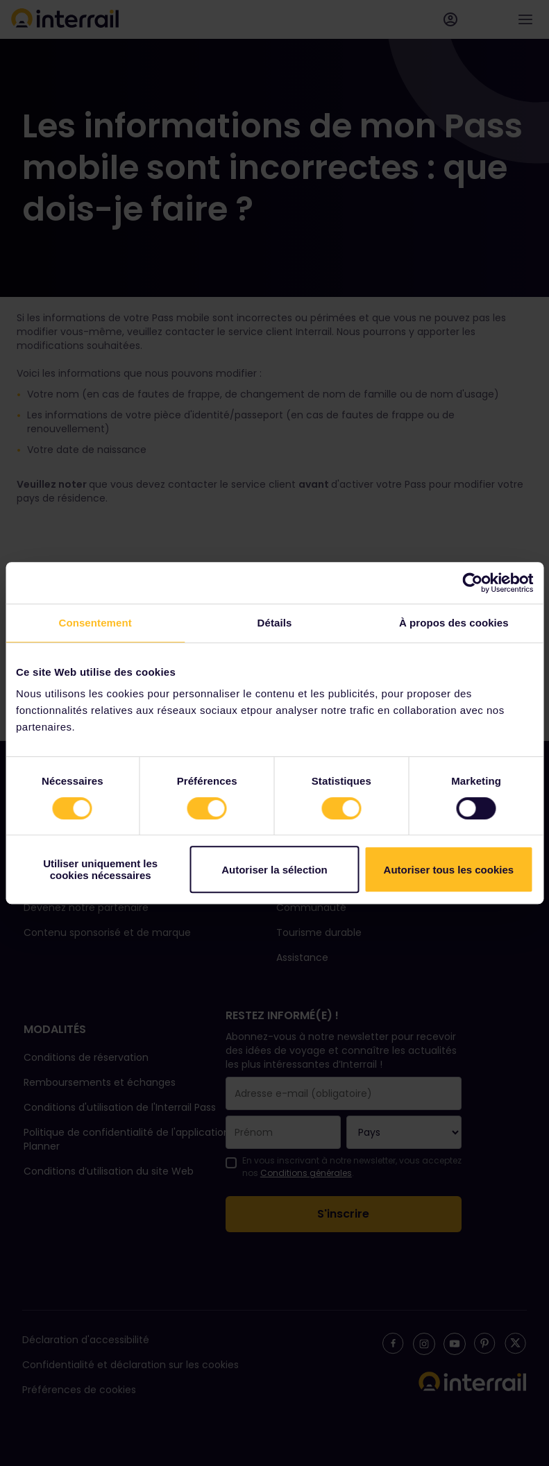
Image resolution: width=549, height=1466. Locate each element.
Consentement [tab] (94, 623)
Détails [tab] (274, 623)
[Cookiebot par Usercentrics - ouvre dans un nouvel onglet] (472, 582)
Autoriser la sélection (274, 870)
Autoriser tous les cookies (449, 870)
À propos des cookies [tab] (454, 623)
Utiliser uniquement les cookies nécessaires (100, 869)
